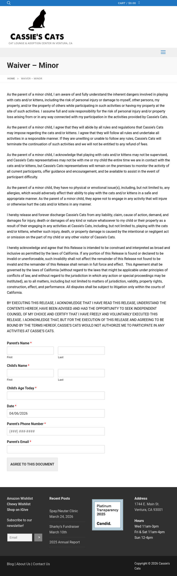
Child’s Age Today (21, 388)
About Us (23, 564)
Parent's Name (19, 343)
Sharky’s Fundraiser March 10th (64, 529)
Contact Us (41, 564)
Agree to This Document (32, 464)
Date (11, 406)
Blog (10, 564)
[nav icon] (163, 52)
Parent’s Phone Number (26, 424)
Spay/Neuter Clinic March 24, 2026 (63, 514)
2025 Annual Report (64, 542)
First (10, 357)
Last (60, 357)
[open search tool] (9, 3)
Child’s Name (18, 366)
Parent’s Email (19, 442)
